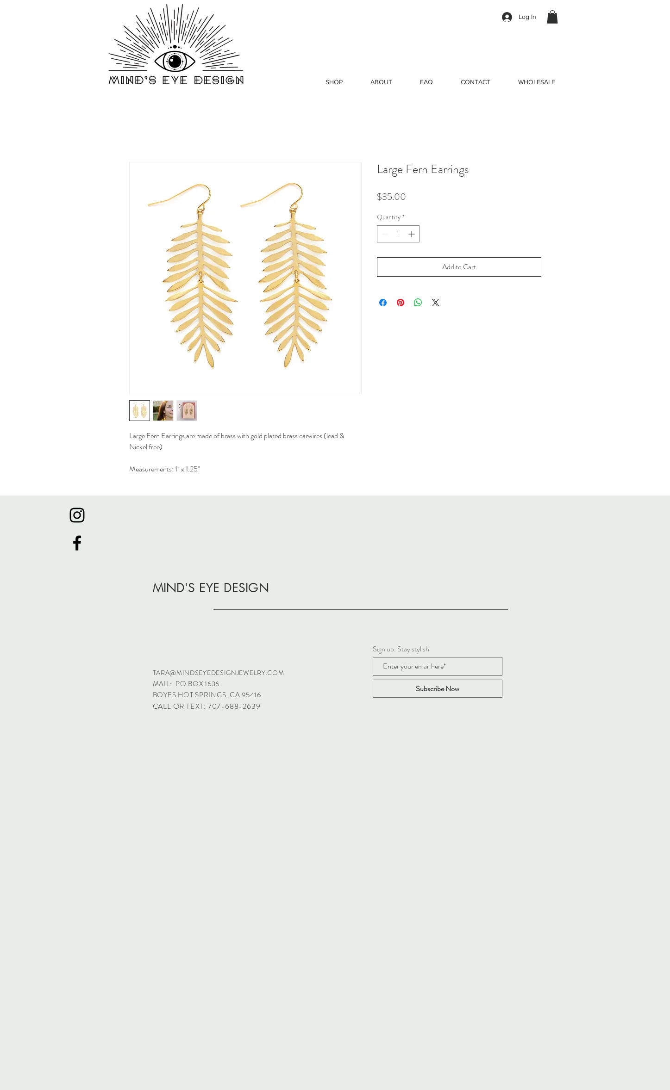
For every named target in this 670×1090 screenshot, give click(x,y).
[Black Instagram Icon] (77, 515)
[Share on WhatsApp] (418, 302)
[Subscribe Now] (437, 689)
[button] (552, 17)
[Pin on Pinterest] (400, 302)
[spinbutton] (398, 234)
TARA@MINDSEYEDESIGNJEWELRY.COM (218, 672)
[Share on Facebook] (382, 302)
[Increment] (412, 234)
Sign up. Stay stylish (401, 649)
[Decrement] (384, 234)
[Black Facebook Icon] (77, 543)
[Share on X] (435, 302)
